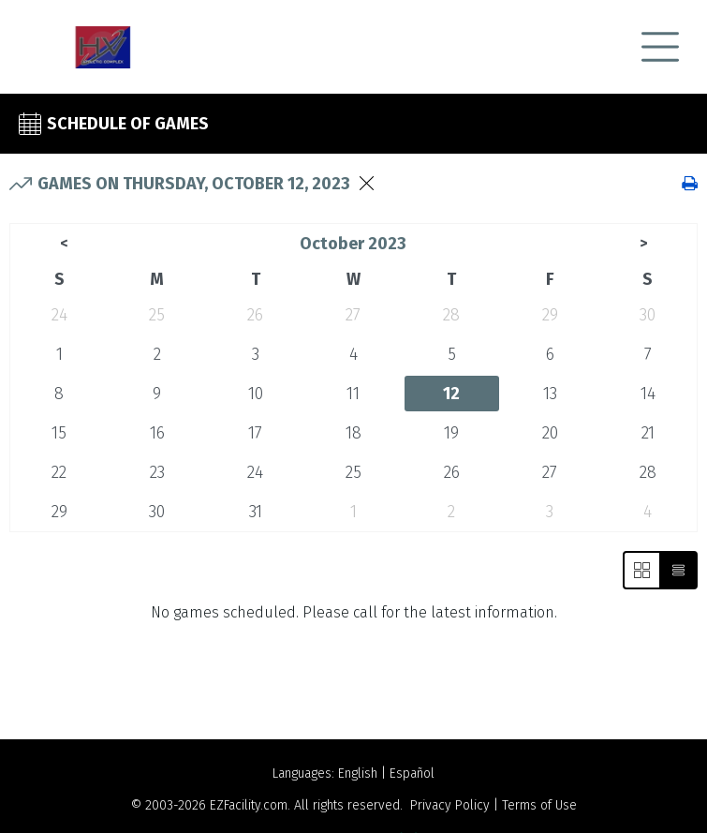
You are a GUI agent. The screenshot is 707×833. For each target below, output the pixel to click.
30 (647, 315)
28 (451, 315)
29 (550, 315)
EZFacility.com (248, 805)
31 (255, 511)
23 (157, 472)
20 (550, 433)
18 (353, 433)
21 (648, 433)
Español (412, 773)
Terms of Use (539, 805)
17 (255, 433)
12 (451, 393)
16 (157, 433)
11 (353, 393)
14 (648, 393)
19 (451, 433)
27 (353, 315)
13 (550, 393)
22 (59, 472)
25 (157, 315)
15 (59, 433)
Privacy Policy (450, 805)
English (357, 773)
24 (59, 315)
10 (255, 393)
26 (255, 315)
